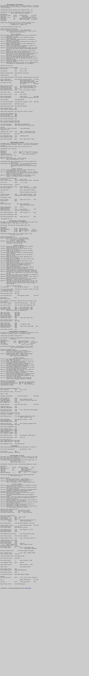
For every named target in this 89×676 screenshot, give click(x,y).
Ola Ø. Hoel (28, 674)
